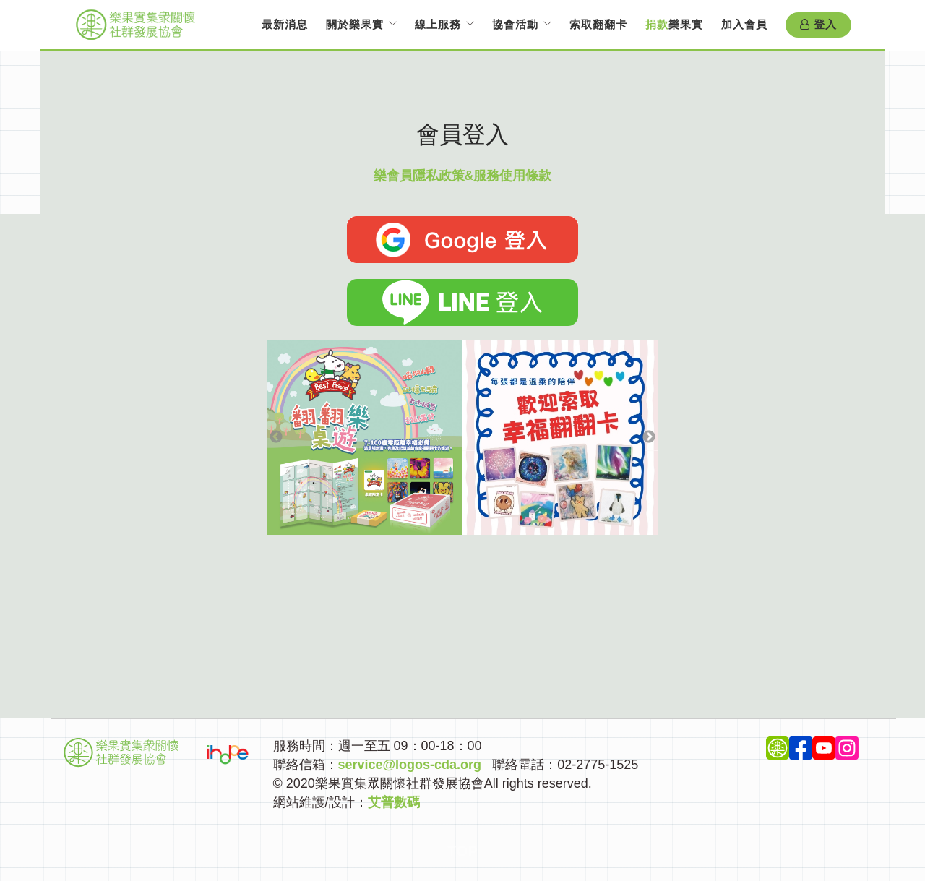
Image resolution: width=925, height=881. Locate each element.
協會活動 (515, 24)
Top (462, 851)
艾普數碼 (394, 802)
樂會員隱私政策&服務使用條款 (463, 175)
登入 (818, 24)
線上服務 (438, 24)
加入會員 (744, 24)
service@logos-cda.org (410, 764)
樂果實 (674, 24)
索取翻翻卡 (598, 24)
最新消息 (285, 24)
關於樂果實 (355, 24)
